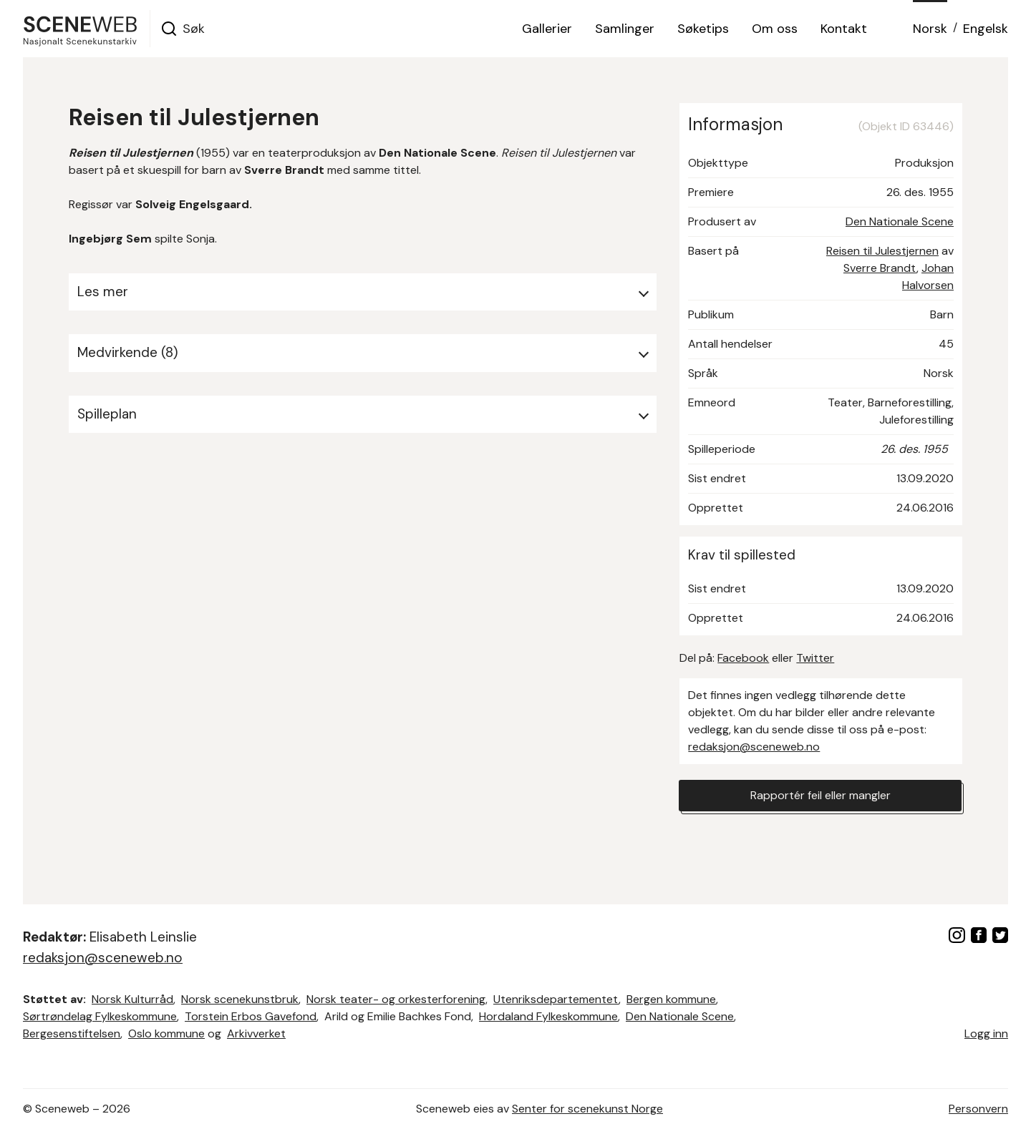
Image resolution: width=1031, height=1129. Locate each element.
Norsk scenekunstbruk (240, 999)
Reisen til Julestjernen (882, 250)
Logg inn (986, 1033)
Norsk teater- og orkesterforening (395, 999)
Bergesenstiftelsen (71, 1033)
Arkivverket (256, 1033)
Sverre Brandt (879, 267)
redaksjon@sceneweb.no (754, 746)
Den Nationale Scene (900, 221)
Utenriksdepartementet (556, 999)
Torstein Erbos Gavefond (250, 1016)
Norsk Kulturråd (132, 999)
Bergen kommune (671, 999)
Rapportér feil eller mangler (820, 795)
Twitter (815, 657)
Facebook (743, 657)
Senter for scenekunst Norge (587, 1108)
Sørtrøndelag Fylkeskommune (100, 1016)
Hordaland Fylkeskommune (548, 1016)
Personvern (978, 1108)
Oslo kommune (166, 1033)
